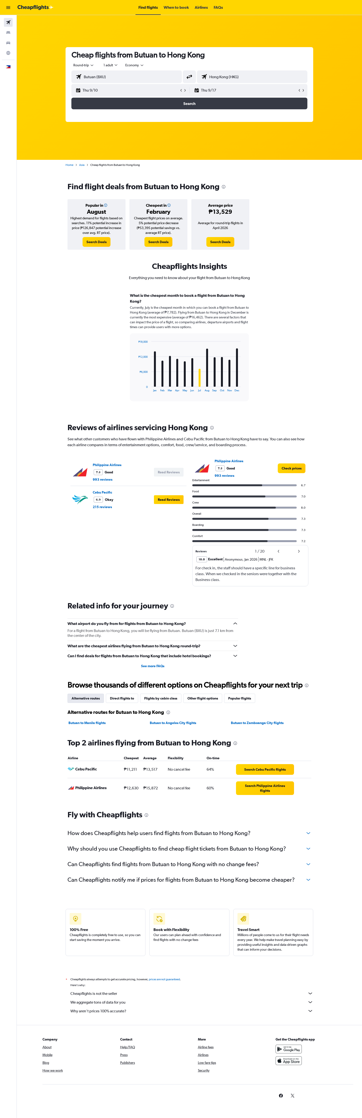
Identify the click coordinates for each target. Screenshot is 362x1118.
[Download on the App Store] (289, 1060)
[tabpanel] (189, 351)
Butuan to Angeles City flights (173, 723)
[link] (96, 242)
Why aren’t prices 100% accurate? (191, 1011)
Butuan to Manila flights (87, 723)
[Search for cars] (8, 43)
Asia (81, 165)
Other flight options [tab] (202, 698)
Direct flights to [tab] (122, 698)
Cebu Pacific (102, 492)
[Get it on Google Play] (289, 1049)
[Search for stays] (8, 32)
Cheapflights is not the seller (191, 993)
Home (69, 165)
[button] (8, 7)
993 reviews (102, 479)
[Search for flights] (8, 22)
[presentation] (223, 187)
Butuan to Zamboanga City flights (257, 723)
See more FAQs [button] (152, 666)
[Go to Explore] (8, 53)
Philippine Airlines (107, 465)
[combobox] (83, 65)
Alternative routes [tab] (86, 698)
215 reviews (102, 507)
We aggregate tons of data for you (191, 1002)
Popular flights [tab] (239, 698)
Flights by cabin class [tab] (160, 698)
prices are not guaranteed (164, 979)
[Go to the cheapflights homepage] (35, 7)
